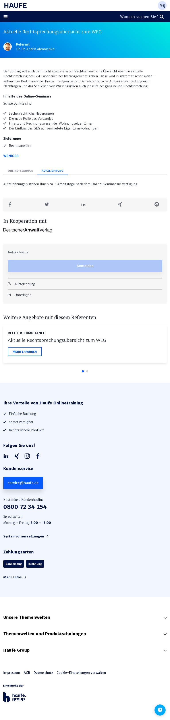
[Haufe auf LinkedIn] (7, 456)
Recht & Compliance (26, 333)
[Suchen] (161, 16)
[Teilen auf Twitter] (48, 204)
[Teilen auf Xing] (122, 204)
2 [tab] (87, 371)
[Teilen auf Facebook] (11, 204)
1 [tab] (83, 371)
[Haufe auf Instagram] (28, 456)
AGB (27, 673)
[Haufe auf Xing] (17, 456)
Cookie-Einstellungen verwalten (81, 673)
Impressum (11, 673)
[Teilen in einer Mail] (158, 204)
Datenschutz (43, 673)
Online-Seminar (20, 170)
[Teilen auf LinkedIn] (85, 204)
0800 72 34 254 (25, 506)
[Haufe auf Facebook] (39, 456)
